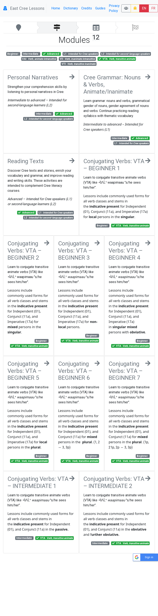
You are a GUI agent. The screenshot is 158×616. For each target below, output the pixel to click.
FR (153, 8)
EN (144, 8)
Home (55, 8)
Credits (86, 8)
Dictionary (70, 8)
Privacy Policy (114, 8)
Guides (100, 8)
